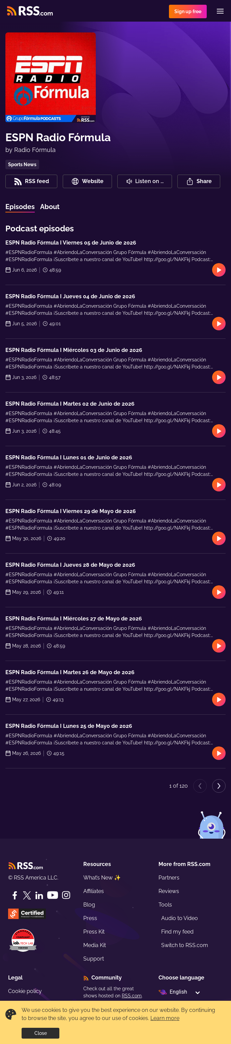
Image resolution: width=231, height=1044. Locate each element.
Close (40, 1033)
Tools (165, 904)
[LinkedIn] (39, 895)
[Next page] (219, 786)
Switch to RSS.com (184, 945)
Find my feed (177, 931)
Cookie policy (25, 991)
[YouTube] (52, 895)
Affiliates (93, 891)
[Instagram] (66, 895)
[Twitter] (27, 895)
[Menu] (220, 11)
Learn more (164, 1018)
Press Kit (94, 931)
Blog (89, 904)
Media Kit (94, 945)
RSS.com (132, 995)
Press (90, 918)
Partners (168, 877)
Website (87, 181)
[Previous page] (200, 786)
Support (93, 959)
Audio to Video (179, 918)
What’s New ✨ (102, 877)
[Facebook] (15, 895)
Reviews (168, 891)
